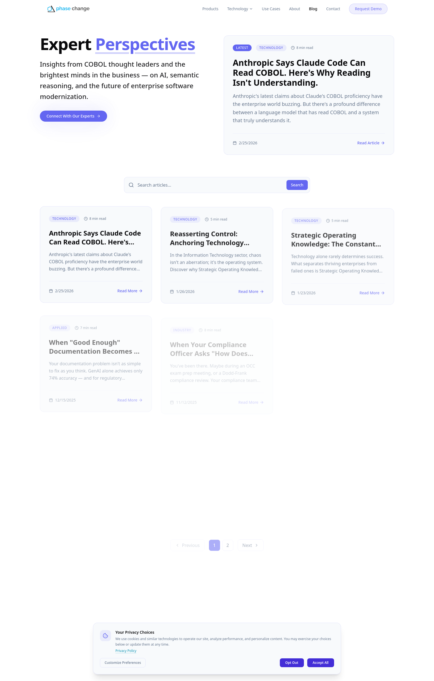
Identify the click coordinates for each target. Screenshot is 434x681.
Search (297, 184)
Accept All (321, 662)
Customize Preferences (123, 662)
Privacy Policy (125, 651)
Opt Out (291, 662)
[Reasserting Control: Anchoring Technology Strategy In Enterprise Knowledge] (217, 260)
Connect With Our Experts (73, 116)
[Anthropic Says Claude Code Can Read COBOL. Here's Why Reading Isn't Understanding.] (309, 95)
